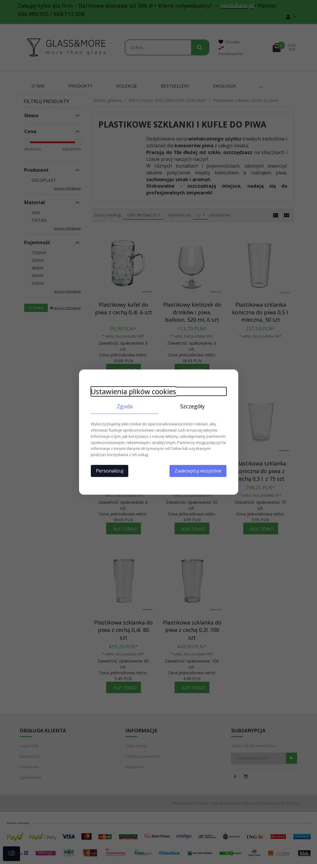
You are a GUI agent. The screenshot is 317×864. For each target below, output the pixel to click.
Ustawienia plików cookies (133, 391)
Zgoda (125, 406)
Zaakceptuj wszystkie (198, 470)
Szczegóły (192, 406)
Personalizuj (109, 470)
